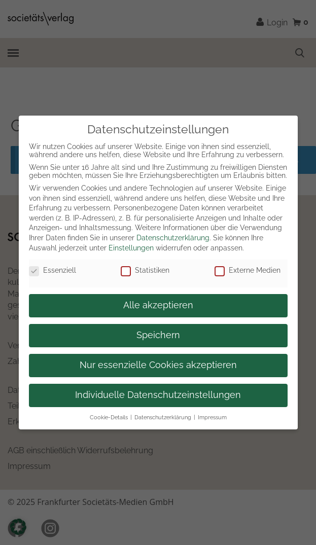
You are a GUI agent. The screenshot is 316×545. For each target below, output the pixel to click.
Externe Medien (247, 270)
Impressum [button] (212, 417)
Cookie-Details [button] (109, 417)
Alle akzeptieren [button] (158, 305)
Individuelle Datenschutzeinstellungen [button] (158, 395)
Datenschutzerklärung (172, 238)
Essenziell (52, 270)
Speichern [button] (158, 335)
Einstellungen (131, 248)
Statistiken (145, 270)
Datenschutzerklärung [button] (162, 417)
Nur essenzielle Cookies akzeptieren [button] (158, 365)
